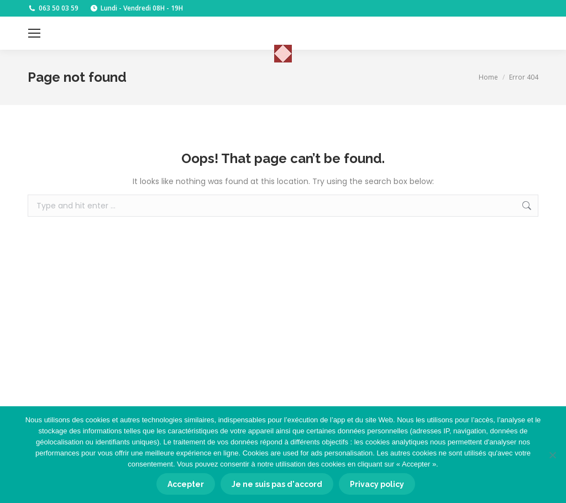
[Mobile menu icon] (34, 33)
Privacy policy (377, 484)
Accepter (185, 484)
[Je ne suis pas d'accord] (552, 454)
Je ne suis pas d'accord (277, 484)
